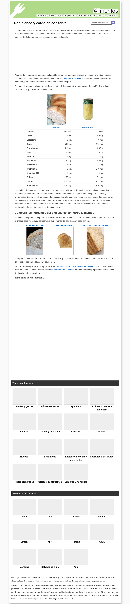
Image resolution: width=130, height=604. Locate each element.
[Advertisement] (65, 55)
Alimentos (106, 11)
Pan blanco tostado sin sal (95, 225)
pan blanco (56, 127)
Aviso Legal (68, 599)
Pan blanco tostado (65, 225)
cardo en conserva (88, 127)
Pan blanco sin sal (35, 225)
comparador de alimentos (74, 78)
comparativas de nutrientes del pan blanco (74, 266)
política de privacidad (55, 599)
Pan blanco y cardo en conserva (40, 23)
